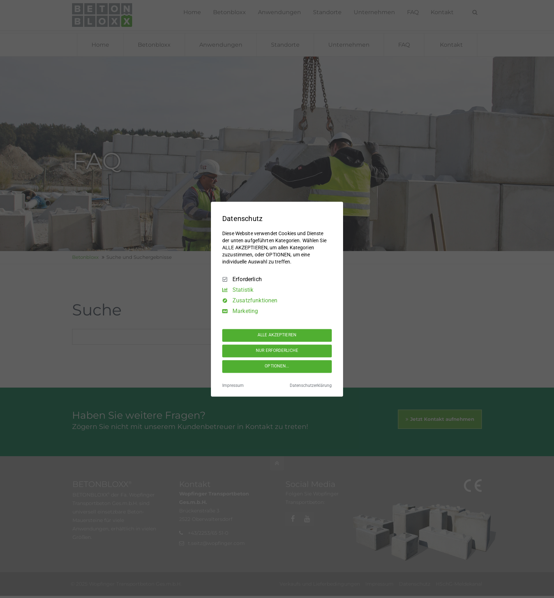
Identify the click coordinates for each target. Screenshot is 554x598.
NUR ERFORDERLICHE (277, 350)
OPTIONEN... (277, 366)
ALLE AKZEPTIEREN (277, 335)
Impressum (233, 385)
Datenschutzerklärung (311, 385)
